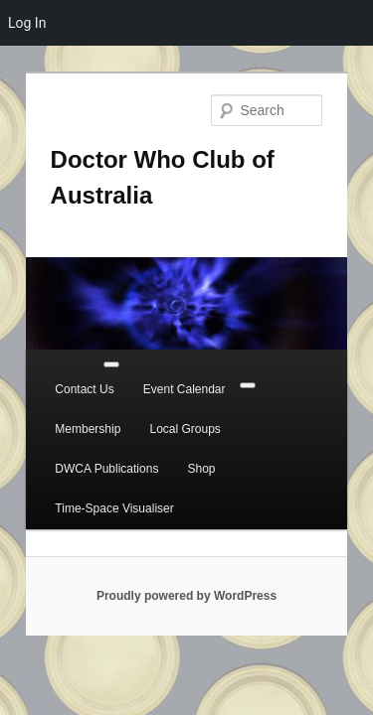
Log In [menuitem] (27, 23)
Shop (279, 416)
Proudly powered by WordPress (186, 543)
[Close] (320, 372)
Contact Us (62, 376)
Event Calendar (162, 376)
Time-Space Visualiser (92, 456)
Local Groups (68, 416)
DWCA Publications (185, 416)
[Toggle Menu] (98, 351)
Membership (265, 376)
